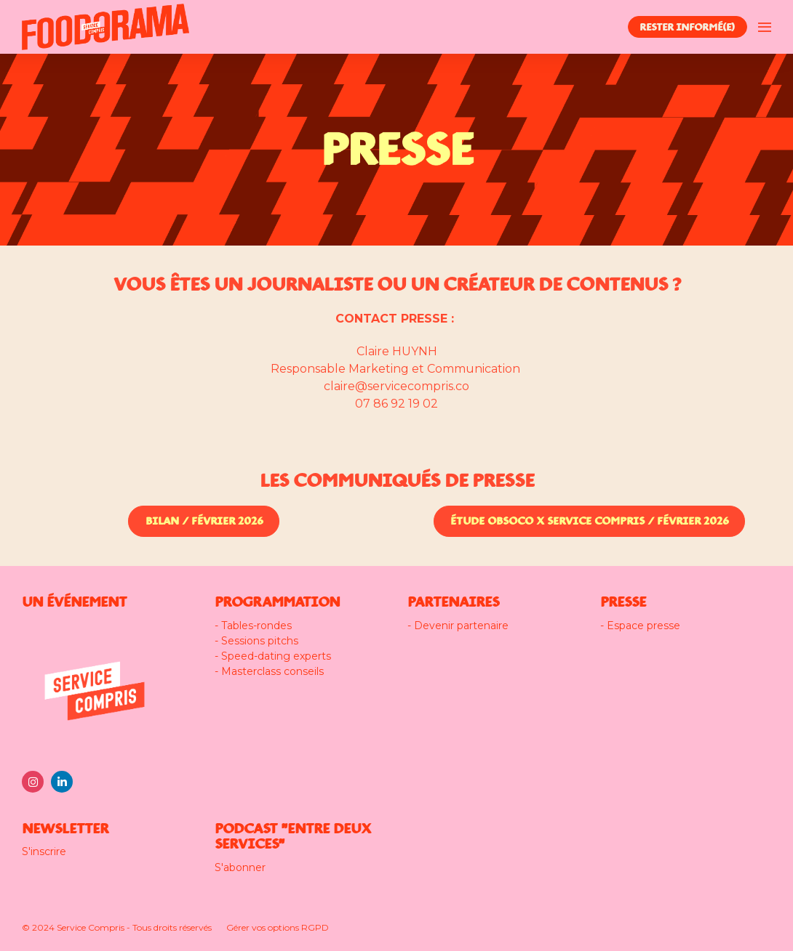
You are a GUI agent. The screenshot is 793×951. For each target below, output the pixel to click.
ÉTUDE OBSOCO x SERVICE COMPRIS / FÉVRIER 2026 (589, 521)
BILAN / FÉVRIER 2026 (204, 521)
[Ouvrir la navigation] (764, 27)
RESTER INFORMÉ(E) (687, 27)
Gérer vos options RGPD (277, 927)
